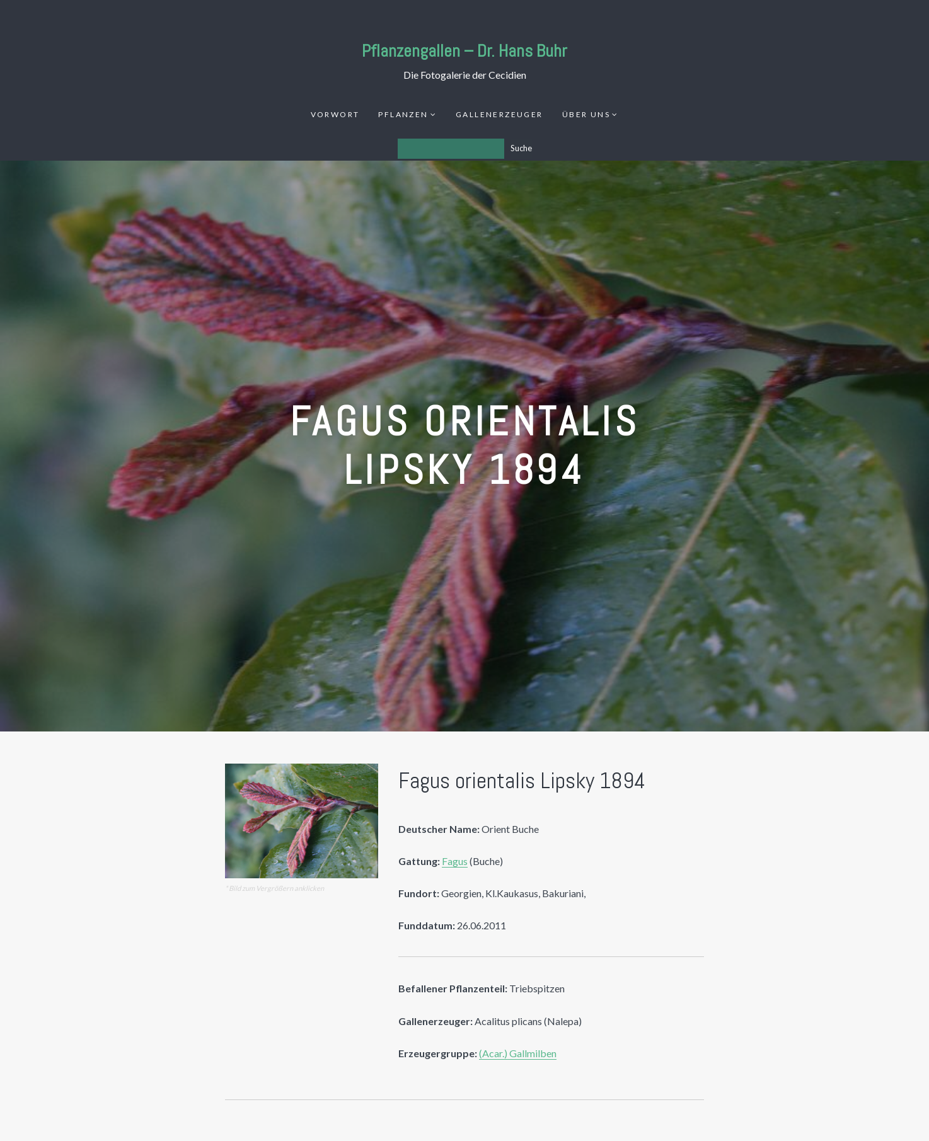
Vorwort (335, 114)
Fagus (455, 861)
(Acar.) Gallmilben (518, 1053)
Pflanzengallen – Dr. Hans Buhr (464, 51)
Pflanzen (403, 114)
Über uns (586, 114)
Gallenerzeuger (499, 114)
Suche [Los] (521, 148)
